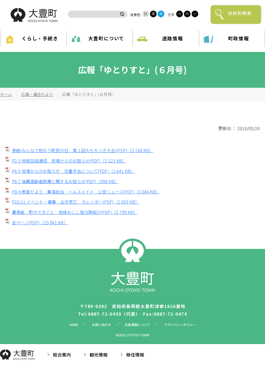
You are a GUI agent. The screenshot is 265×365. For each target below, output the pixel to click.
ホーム (6, 94)
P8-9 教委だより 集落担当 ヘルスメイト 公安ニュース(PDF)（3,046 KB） (86, 191)
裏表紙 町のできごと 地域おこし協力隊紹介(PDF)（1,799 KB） (75, 212)
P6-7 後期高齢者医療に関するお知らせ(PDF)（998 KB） (65, 181)
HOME (73, 324)
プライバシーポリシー (180, 324)
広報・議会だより (37, 94)
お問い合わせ (101, 324)
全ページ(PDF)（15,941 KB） (40, 222)
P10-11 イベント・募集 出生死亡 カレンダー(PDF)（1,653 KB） (75, 202)
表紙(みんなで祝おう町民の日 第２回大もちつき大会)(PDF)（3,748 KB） (82, 150)
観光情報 (99, 354)
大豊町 (34, 15)
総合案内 (62, 354)
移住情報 (135, 354)
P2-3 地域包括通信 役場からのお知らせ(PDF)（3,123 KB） (69, 160)
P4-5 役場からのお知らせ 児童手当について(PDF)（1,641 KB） (73, 171)
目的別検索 (240, 13)
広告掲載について (137, 324)
